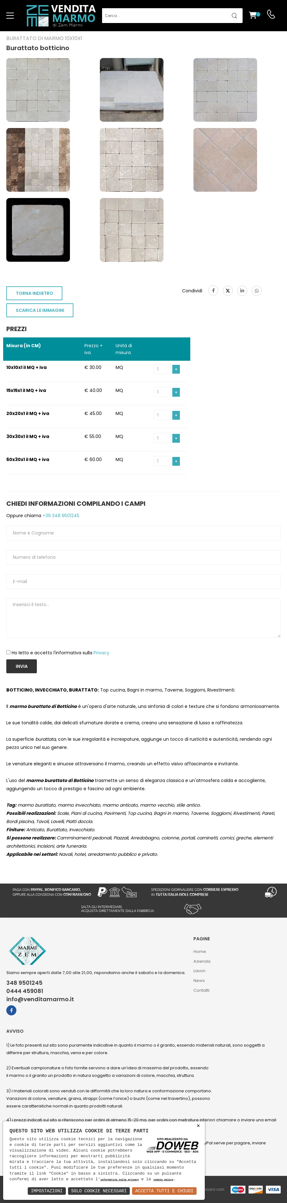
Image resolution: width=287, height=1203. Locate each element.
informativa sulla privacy (119, 1180)
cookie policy (163, 1180)
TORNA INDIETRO (34, 293)
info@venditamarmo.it (40, 999)
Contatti (201, 990)
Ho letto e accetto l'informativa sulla (60, 653)
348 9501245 (24, 983)
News (199, 981)
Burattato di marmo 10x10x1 (44, 38)
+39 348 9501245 (60, 515)
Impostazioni (47, 1191)
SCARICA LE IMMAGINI (40, 310)
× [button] (198, 1126)
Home (199, 952)
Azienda (201, 961)
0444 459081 (24, 991)
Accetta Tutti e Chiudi (164, 1191)
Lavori (199, 971)
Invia (22, 666)
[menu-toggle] (10, 16)
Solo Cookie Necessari (99, 1191)
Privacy (101, 653)
